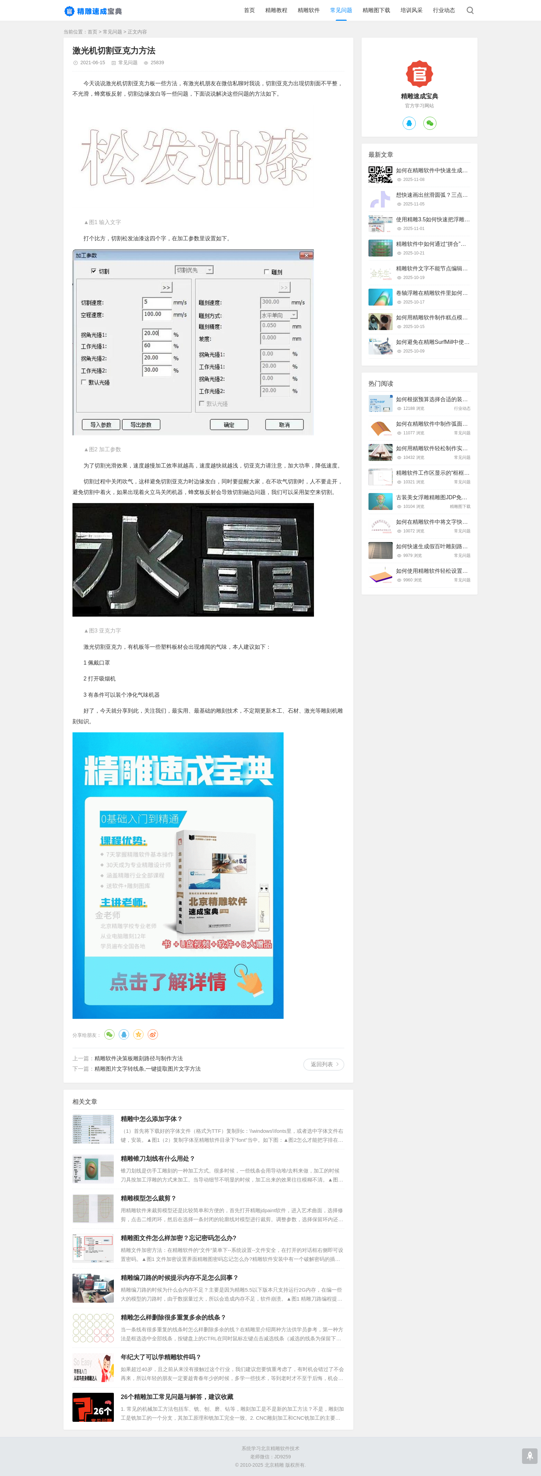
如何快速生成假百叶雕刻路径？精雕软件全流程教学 (459, 546)
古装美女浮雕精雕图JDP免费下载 (437, 497)
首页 (249, 10)
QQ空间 (138, 1034)
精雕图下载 (376, 10)
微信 (109, 1034)
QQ (124, 1034)
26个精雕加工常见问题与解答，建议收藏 (177, 1396)
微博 (153, 1034)
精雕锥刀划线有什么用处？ (158, 1158)
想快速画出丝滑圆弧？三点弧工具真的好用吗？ (454, 195)
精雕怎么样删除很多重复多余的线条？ (173, 1317)
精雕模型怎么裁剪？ (149, 1198)
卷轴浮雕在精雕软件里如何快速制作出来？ (448, 293)
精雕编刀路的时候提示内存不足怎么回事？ (180, 1277)
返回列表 (322, 1064)
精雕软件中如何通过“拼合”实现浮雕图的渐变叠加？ (458, 244)
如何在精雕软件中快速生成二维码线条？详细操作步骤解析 (468, 170)
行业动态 (444, 10)
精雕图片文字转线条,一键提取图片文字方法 (148, 1069)
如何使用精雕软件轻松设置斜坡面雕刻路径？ (451, 571)
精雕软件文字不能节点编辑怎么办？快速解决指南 (457, 268)
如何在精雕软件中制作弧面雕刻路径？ (443, 424)
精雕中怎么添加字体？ (152, 1119)
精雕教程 (276, 10)
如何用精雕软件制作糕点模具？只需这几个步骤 (454, 317)
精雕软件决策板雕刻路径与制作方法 (139, 1058)
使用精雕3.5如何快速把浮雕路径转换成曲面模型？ (458, 219)
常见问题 (341, 10)
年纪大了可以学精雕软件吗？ (161, 1357)
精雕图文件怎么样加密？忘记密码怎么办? (178, 1238)
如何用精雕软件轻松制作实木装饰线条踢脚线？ (454, 448)
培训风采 (412, 10)
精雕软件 (309, 10)
